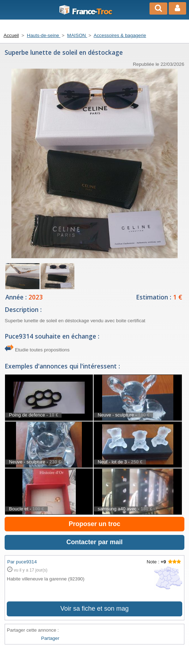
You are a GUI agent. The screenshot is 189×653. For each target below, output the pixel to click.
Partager (50, 638)
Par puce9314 (22, 561)
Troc (85, 11)
